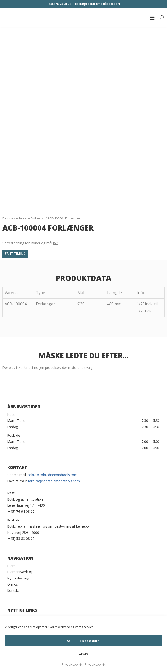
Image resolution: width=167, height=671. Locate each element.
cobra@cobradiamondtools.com (52, 474)
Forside (7, 218)
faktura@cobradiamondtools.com (54, 481)
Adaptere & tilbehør (30, 218)
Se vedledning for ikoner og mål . (30, 243)
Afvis (83, 662)
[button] (15, 254)
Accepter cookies (83, 648)
